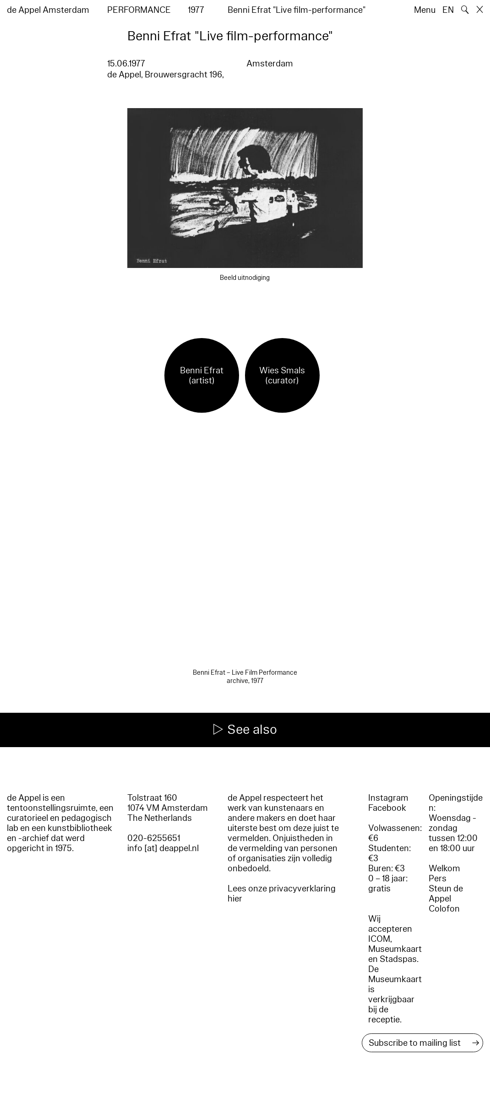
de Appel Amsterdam (48, 10)
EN (448, 10)
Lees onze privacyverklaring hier (282, 894)
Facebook (387, 808)
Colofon (444, 909)
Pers (437, 879)
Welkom (444, 868)
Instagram (388, 798)
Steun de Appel (446, 894)
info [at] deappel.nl (163, 848)
